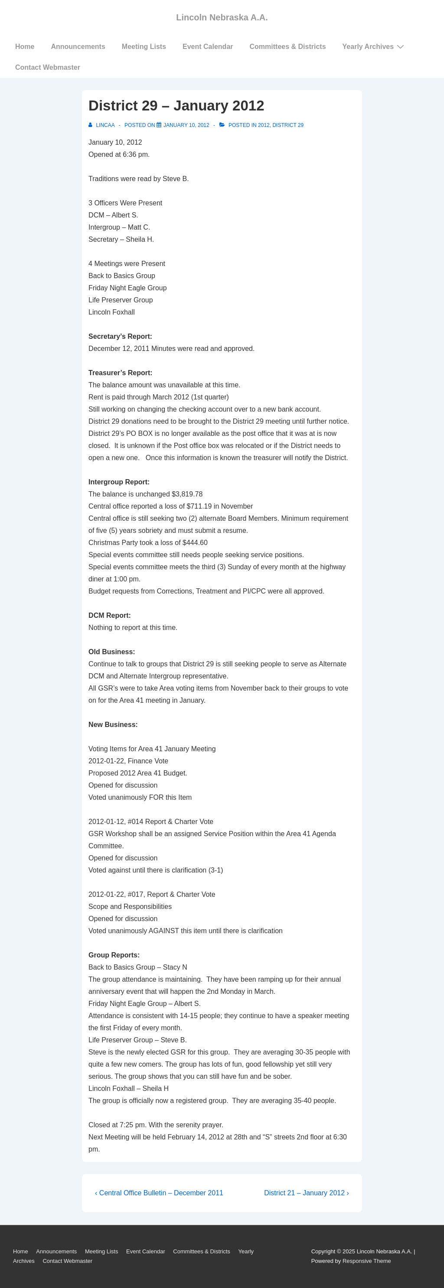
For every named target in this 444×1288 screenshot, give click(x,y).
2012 (264, 125)
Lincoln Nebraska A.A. (222, 17)
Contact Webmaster (47, 67)
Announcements (78, 46)
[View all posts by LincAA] (102, 125)
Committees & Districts (288, 46)
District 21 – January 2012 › (306, 1193)
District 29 (288, 125)
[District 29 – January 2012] (186, 125)
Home (24, 46)
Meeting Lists (144, 46)
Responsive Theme (367, 1261)
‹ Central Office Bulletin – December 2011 (159, 1193)
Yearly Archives (375, 46)
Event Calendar (208, 46)
